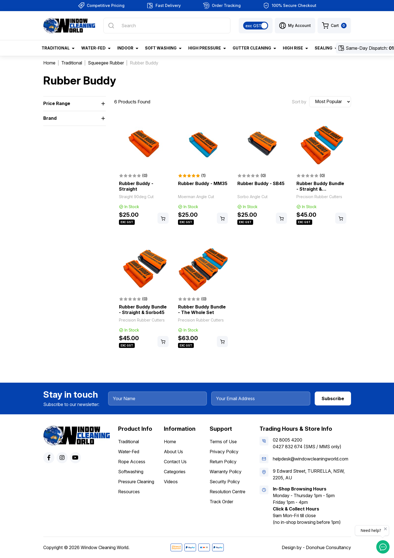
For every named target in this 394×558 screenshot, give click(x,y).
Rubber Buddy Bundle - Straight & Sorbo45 (143, 309)
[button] (295, 25)
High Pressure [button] (204, 48)
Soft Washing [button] (161, 48)
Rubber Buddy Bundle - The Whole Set (202, 309)
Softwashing (130, 471)
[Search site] (111, 25)
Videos (171, 481)
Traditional (128, 441)
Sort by (299, 101)
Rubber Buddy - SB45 (260, 183)
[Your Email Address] (260, 398)
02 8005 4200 (287, 440)
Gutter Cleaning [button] (252, 48)
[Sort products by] (330, 101)
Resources (129, 491)
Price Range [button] (56, 103)
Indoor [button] (125, 48)
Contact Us (175, 461)
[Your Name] (157, 398)
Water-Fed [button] (93, 48)
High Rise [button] (293, 48)
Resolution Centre (227, 491)
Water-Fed (128, 451)
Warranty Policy (226, 471)
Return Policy (223, 461)
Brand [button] (50, 118)
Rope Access (131, 461)
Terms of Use (223, 441)
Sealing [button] (323, 48)
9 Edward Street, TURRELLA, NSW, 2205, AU (309, 474)
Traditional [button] (56, 48)
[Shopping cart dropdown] (334, 25)
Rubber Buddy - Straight (136, 186)
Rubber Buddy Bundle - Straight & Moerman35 (320, 189)
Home (170, 441)
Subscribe (333, 398)
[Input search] (166, 25)
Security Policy (225, 481)
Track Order (221, 501)
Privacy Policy (224, 451)
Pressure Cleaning (136, 481)
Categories (174, 471)
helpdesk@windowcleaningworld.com (310, 459)
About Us (173, 451)
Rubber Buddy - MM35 (202, 183)
